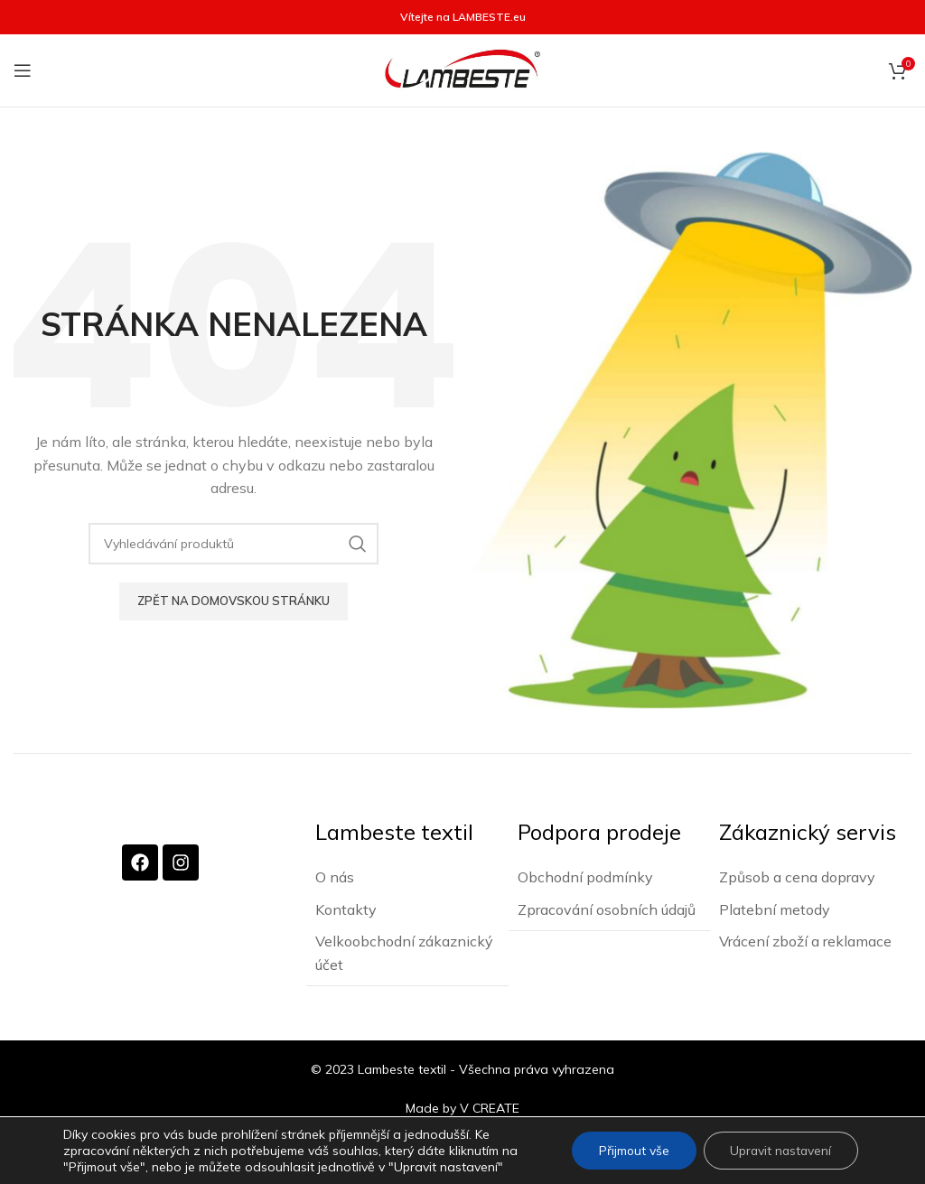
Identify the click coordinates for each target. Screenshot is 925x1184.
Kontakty (346, 909)
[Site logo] (462, 69)
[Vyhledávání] (233, 543)
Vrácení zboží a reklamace (805, 940)
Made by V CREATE (462, 1106)
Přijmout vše (630, 1150)
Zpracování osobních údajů (607, 909)
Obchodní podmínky (585, 876)
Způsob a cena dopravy (797, 876)
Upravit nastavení (779, 1150)
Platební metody (774, 909)
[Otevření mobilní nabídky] (23, 70)
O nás (334, 876)
